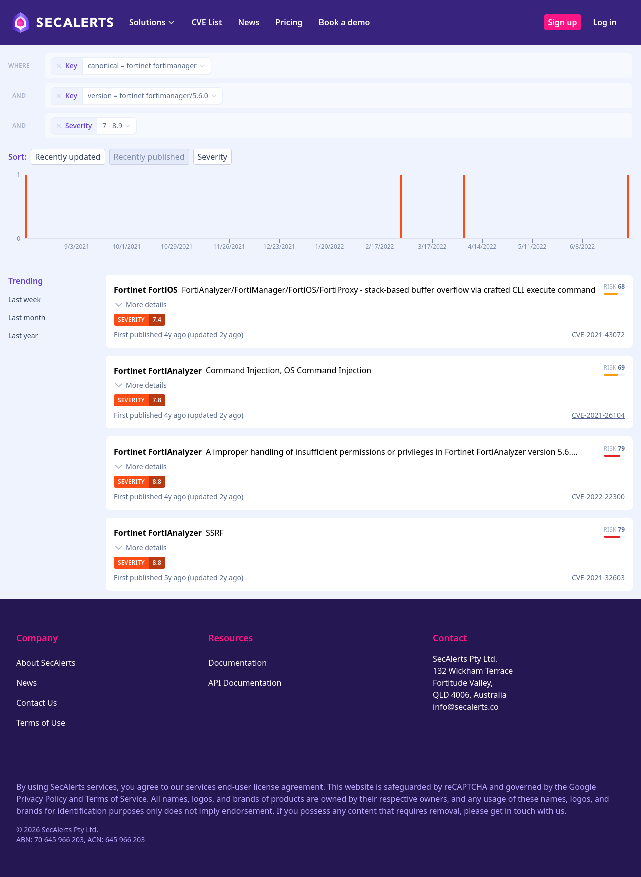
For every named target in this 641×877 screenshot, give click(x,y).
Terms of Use (40, 722)
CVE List (206, 22)
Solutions (152, 22)
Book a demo (344, 22)
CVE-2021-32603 (598, 577)
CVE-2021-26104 (598, 415)
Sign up (562, 22)
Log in (605, 22)
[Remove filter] (59, 66)
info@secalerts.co (466, 706)
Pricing (288, 22)
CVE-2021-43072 (598, 334)
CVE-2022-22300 (598, 496)
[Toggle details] (140, 305)
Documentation (237, 662)
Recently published (149, 156)
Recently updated (68, 156)
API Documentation (245, 682)
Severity (212, 156)
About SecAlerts (45, 662)
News (248, 22)
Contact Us (36, 702)
